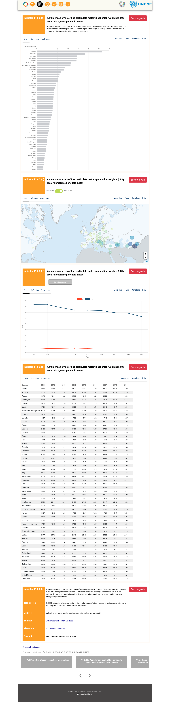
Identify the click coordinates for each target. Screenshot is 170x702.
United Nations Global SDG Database (59, 621)
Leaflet (146, 261)
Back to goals (138, 18)
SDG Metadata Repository (55, 629)
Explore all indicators (31, 647)
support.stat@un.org (85, 694)
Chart (26, 39)
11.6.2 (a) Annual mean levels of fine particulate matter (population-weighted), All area (101, 661)
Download (136, 38)
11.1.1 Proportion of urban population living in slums (47, 660)
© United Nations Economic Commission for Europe (85, 692)
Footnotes (45, 39)
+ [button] (145, 254)
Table (26, 378)
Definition (35, 39)
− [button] (145, 257)
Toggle (59, 191)
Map (26, 198)
